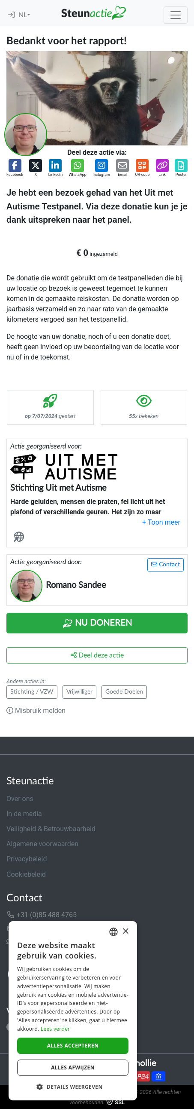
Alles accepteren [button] (73, 1045)
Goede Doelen (124, 692)
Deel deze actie (97, 655)
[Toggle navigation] (176, 15)
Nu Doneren (97, 623)
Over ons (19, 799)
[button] (14, 168)
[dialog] (73, 1010)
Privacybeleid (26, 859)
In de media (24, 814)
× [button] (125, 931)
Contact (165, 564)
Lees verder (55, 1028)
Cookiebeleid (26, 874)
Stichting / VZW (32, 692)
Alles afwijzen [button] (73, 1067)
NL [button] (22, 15)
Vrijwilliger (79, 692)
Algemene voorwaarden (42, 844)
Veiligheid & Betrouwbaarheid (51, 829)
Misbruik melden (36, 711)
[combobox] (113, 932)
